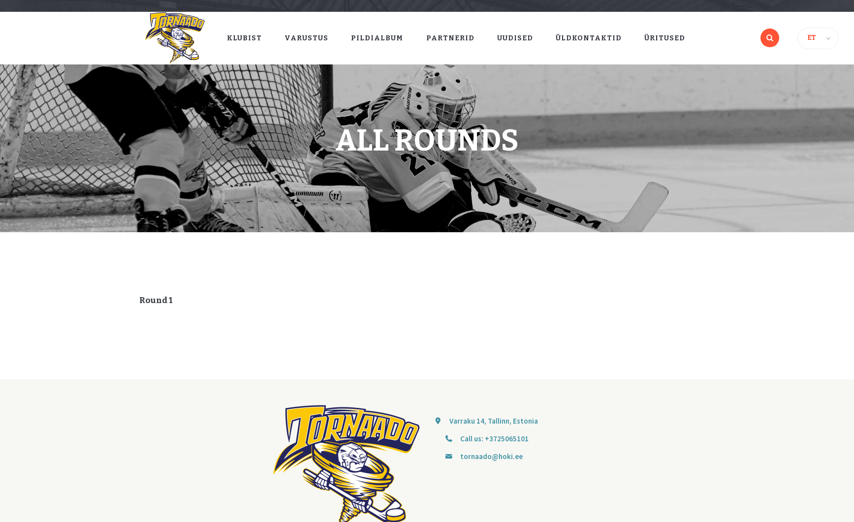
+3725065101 (507, 438)
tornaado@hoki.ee (491, 456)
